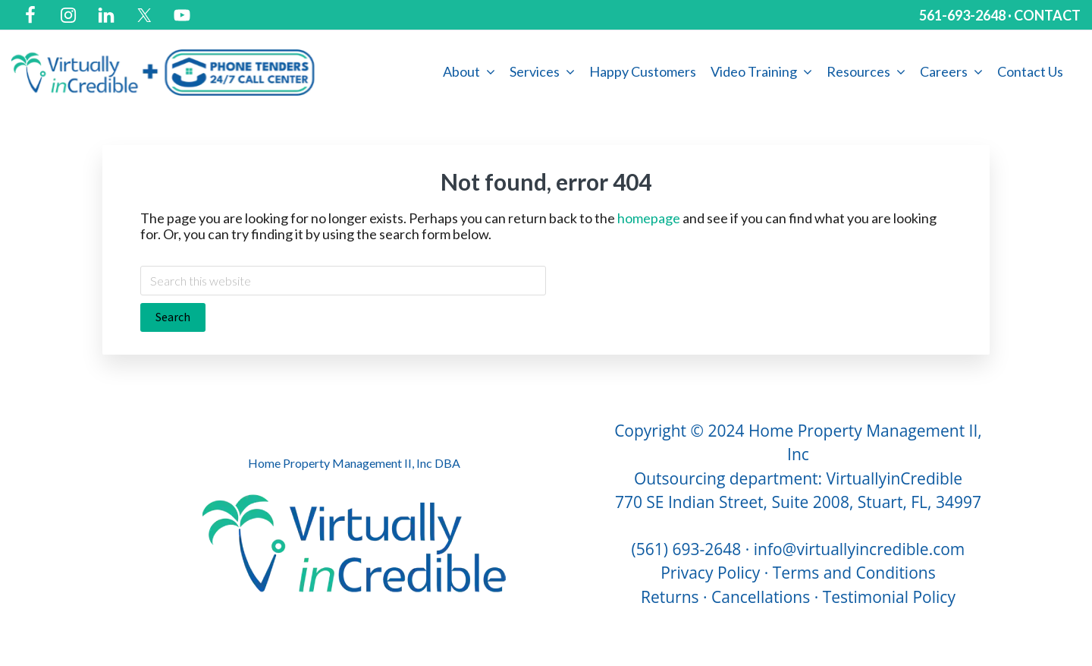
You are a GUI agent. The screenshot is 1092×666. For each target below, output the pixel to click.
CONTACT (1047, 15)
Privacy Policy (710, 572)
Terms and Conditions (854, 572)
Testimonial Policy (889, 597)
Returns (670, 597)
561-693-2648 (962, 15)
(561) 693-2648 (687, 549)
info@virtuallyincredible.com (859, 549)
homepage (648, 218)
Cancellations (760, 597)
